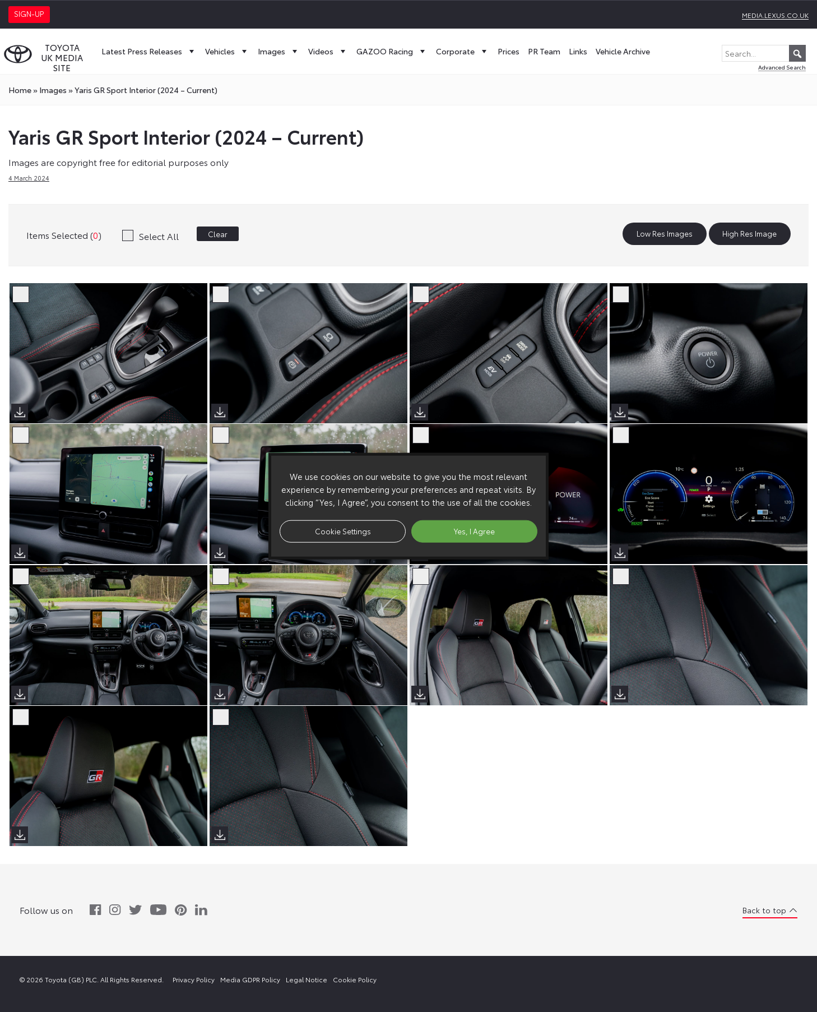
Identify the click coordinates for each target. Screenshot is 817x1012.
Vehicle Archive (623, 51)
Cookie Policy (355, 979)
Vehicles (227, 51)
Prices (508, 51)
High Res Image (749, 234)
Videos (328, 51)
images (53, 89)
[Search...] (764, 53)
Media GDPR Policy (250, 979)
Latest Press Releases (149, 51)
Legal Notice (306, 979)
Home (19, 89)
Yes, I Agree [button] (474, 531)
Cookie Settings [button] (343, 531)
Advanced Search (782, 67)
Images (279, 51)
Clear (218, 234)
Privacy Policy (194, 979)
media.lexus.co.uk (775, 15)
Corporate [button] (462, 51)
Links (578, 51)
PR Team (544, 51)
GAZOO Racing (392, 51)
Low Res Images (665, 234)
